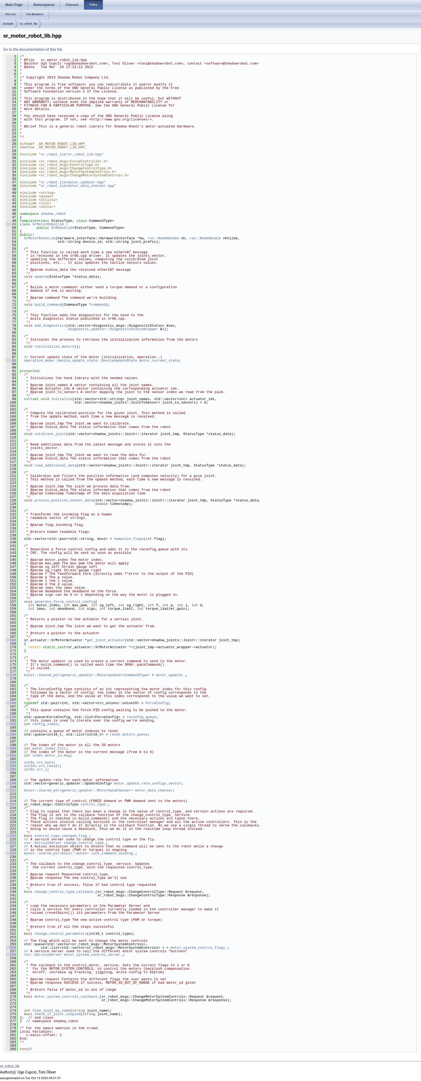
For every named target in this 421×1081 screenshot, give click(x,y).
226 (11, 842)
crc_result (49, 766)
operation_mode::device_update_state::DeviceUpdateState (80, 360)
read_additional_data (55, 465)
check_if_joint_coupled (57, 1014)
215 (11, 804)
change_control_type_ (85, 842)
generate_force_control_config (64, 601)
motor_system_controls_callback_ (66, 996)
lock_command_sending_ (113, 853)
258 (11, 954)
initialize (61, 399)
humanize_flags (128, 538)
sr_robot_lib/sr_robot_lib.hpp (71, 154)
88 (11, 360)
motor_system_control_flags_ (198, 947)
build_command (47, 304)
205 (11, 769)
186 (11, 703)
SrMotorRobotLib (48, 224)
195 (11, 734)
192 (11, 724)
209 (11, 783)
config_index (45, 724)
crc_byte (45, 762)
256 (11, 947)
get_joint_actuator (105, 640)
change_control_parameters (60, 933)
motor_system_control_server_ (93, 954)
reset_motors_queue (128, 734)
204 (11, 766)
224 (11, 835)
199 (11, 748)
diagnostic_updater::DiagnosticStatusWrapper (113, 329)
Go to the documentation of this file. (33, 49)
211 (11, 790)
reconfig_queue (141, 717)
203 (11, 762)
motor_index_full (49, 748)
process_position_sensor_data (63, 500)
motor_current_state (159, 360)
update (40, 276)
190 (11, 717)
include (8, 23)
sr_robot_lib (28, 23)
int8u (29, 762)
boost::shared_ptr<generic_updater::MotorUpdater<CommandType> (87, 675)
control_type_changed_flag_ (61, 835)
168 (11, 640)
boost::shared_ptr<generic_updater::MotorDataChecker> (78, 790)
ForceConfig (157, 703)
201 (11, 755)
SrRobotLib (61, 227)
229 (11, 853)
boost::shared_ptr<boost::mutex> (56, 853)
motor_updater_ (170, 675)
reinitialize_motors (54, 346)
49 (11, 224)
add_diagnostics (50, 325)
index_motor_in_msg (51, 755)
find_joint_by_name (51, 1010)
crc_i (42, 769)
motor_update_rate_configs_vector (147, 783)
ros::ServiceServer (42, 842)
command (98, 304)
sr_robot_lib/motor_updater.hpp (72, 182)
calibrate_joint (50, 433)
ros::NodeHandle (163, 238)
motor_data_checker (154, 790)
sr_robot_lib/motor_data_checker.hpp (77, 185)
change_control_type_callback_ (64, 891)
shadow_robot (53, 213)
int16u (30, 766)
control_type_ (94, 804)
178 (11, 675)
